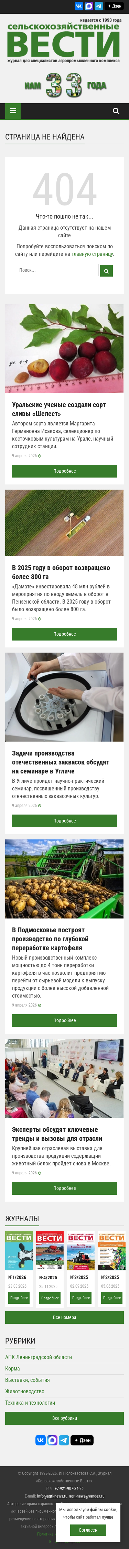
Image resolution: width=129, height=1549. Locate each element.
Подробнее (64, 471)
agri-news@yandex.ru (87, 1496)
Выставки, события (27, 1380)
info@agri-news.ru (52, 1496)
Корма (12, 1368)
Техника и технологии (30, 1402)
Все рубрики (64, 1418)
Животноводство (24, 1391)
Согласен (88, 1530)
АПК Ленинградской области (38, 1357)
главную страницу (92, 254)
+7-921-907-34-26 (69, 1488)
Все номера (64, 1317)
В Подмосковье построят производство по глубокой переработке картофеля (50, 939)
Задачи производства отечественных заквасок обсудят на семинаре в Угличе (60, 762)
